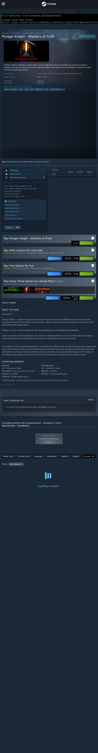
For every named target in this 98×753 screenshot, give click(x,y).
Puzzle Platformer (55, 91)
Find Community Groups (13, 220)
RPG (32, 91)
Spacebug (49, 270)
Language (38, 458)
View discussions (11, 217)
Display (75, 458)
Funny (46, 91)
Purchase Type (23, 458)
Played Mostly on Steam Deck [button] (78, 466)
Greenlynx (40, 82)
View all (90, 401)
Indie (20, 91)
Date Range (51, 458)
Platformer (39, 91)
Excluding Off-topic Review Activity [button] (40, 466)
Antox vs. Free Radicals (27, 254)
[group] (49, 466)
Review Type (8, 458)
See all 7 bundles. (9, 304)
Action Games (16, 35)
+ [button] (63, 91)
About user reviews (8, 427)
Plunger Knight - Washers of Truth (50, 254)
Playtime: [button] (60, 466)
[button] (86, 244)
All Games (5, 35)
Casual (26, 91)
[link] (71, 260)
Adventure (14, 91)
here (44, 409)
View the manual (12, 206)
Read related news (11, 213)
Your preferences (23, 427)
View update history (12, 210)
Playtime (64, 458)
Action (7, 91)
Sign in (4, 163)
